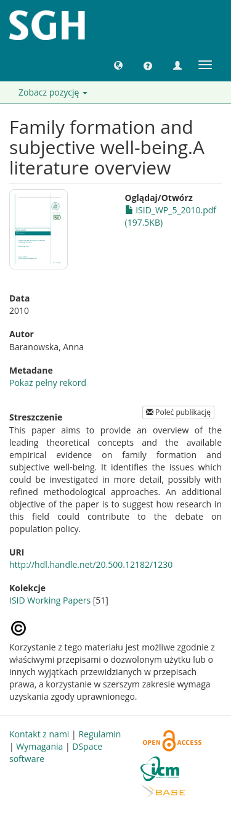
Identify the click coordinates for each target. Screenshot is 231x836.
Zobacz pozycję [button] (52, 92)
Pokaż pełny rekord (47, 382)
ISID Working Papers (50, 600)
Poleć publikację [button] (178, 412)
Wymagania (39, 746)
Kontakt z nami (39, 734)
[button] (118, 64)
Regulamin (99, 734)
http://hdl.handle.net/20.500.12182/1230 (90, 564)
